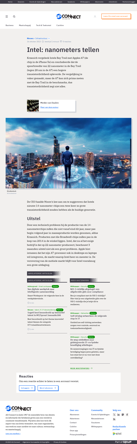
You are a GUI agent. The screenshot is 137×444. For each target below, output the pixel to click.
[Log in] (95, 16)
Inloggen (132, 2)
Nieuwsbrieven (56, 2)
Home (10, 2)
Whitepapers (85, 2)
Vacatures (71, 2)
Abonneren (99, 2)
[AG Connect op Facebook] (127, 414)
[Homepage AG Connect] (68, 16)
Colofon (73, 426)
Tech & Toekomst (43, 25)
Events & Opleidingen (38, 2)
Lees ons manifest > (13, 434)
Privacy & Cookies (60, 442)
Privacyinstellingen (78, 434)
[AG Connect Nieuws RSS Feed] (114, 419)
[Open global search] (14, 16)
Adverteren (113, 2)
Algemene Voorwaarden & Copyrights (36, 442)
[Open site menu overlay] (7, 16)
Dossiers (21, 2)
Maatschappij (25, 25)
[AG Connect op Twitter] (114, 414)
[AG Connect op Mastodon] (122, 414)
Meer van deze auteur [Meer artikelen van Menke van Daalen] (49, 107)
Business (10, 25)
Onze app (74, 430)
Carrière (60, 25)
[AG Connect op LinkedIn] (118, 414)
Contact (73, 422)
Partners (126, 2)
